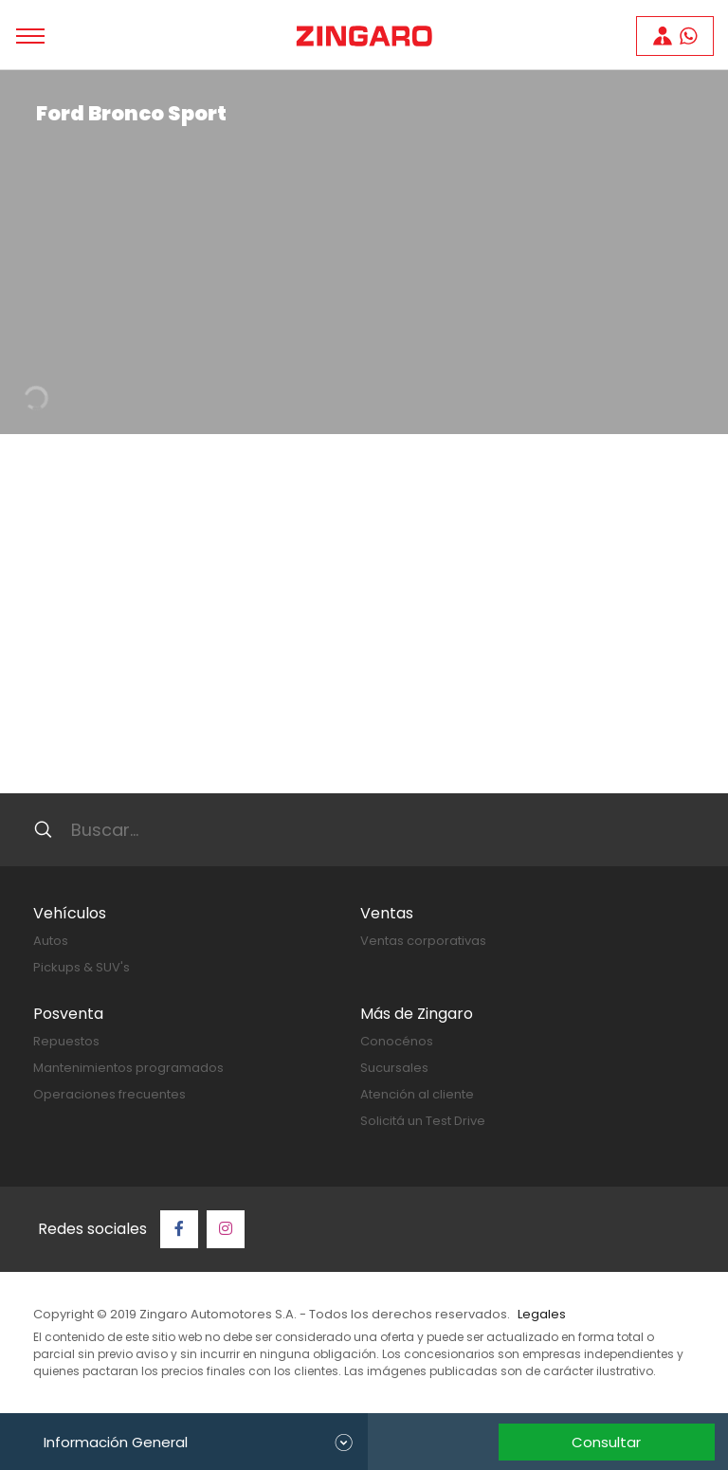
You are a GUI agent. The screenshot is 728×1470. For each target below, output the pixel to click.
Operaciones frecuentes (109, 1094)
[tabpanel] (364, 252)
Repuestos (66, 1041)
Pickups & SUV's (81, 967)
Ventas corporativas (423, 941)
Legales (542, 1314)
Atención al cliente (417, 1094)
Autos (50, 941)
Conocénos (396, 1041)
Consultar (606, 1442)
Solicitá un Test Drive (422, 1121)
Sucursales (394, 1068)
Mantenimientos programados (128, 1068)
